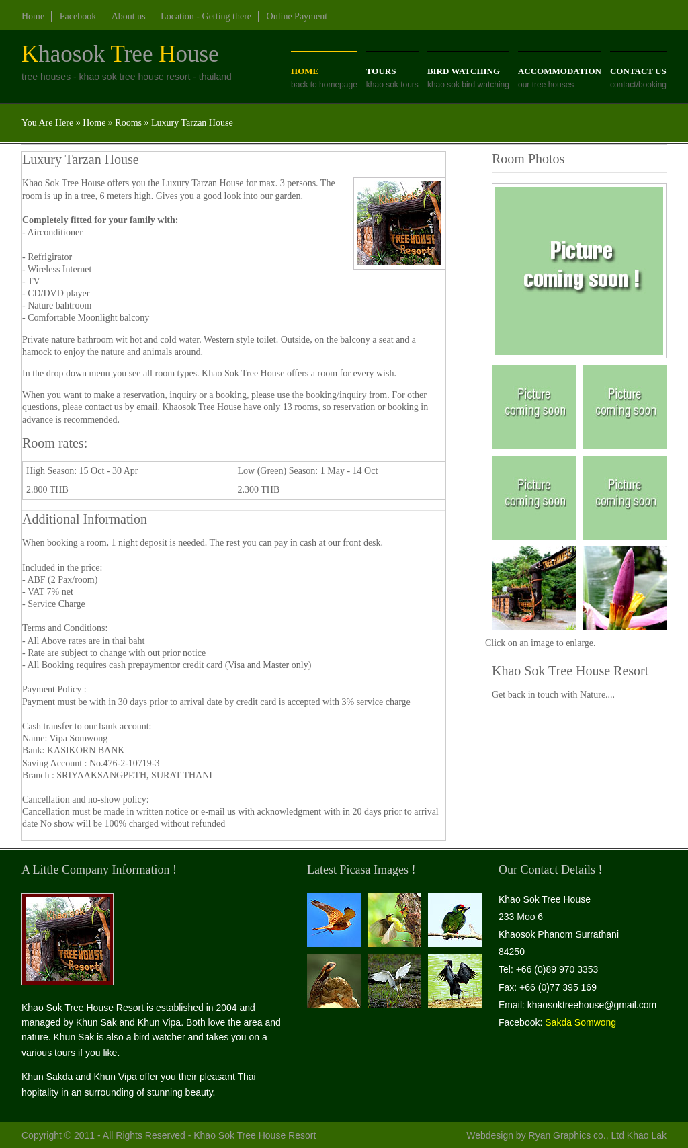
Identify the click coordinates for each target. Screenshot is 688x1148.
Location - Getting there (206, 16)
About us (129, 16)
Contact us (638, 71)
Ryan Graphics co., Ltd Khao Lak (597, 1135)
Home (33, 16)
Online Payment (297, 16)
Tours (381, 71)
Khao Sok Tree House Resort (255, 1135)
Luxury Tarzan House (192, 123)
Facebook (78, 16)
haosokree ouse (120, 54)
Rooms (128, 123)
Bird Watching (463, 71)
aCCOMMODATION (559, 71)
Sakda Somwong (580, 1022)
